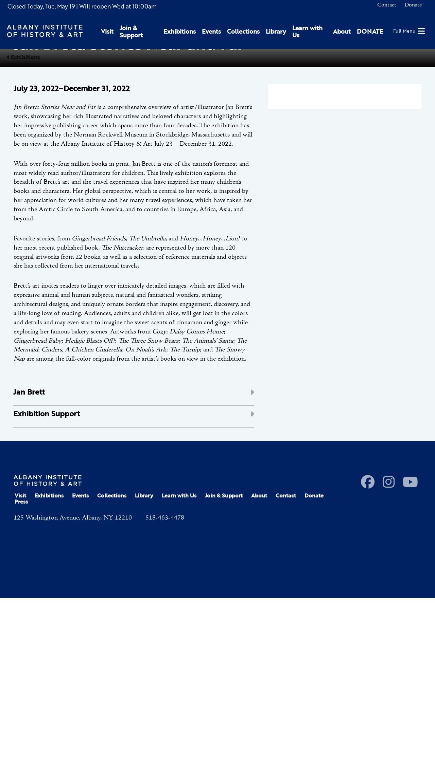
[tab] (133, 579)
